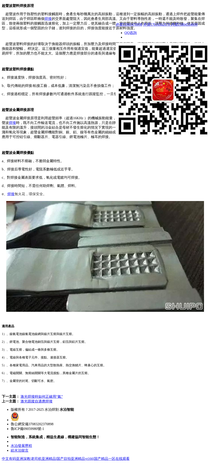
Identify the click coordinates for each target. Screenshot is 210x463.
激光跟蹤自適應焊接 (36, 401)
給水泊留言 (20, 450)
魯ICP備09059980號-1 (27, 429)
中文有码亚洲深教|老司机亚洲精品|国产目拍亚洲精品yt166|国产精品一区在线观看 (66, 459)
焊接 (48, 19)
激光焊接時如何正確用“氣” (41, 396)
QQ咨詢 (130, 33)
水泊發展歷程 (21, 446)
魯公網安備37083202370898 (32, 424)
